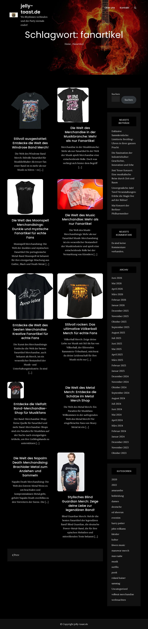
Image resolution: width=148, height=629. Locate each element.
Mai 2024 (117, 414)
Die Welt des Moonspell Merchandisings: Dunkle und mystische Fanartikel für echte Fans (30, 229)
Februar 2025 (119, 365)
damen (115, 501)
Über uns (110, 7)
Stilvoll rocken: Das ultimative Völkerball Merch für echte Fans (80, 328)
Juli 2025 (116, 338)
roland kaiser (119, 577)
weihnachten (119, 599)
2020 (114, 479)
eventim (116, 517)
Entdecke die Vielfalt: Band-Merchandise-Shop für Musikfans (30, 408)
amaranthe (117, 490)
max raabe (117, 556)
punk (114, 572)
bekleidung (118, 495)
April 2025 (117, 354)
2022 (114, 484)
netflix (115, 567)
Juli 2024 (116, 403)
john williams (119, 528)
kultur (115, 539)
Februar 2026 (119, 299)
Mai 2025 (117, 349)
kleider (115, 534)
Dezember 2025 (120, 310)
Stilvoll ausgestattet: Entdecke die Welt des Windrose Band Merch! (30, 142)
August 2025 (118, 332)
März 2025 (117, 359)
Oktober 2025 (119, 321)
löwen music (118, 545)
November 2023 (120, 447)
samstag (116, 583)
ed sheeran (118, 512)
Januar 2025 (118, 370)
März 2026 (117, 294)
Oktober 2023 (119, 452)
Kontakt (124, 7)
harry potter (118, 523)
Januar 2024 (118, 436)
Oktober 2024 (119, 387)
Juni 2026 (117, 277)
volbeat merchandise (123, 594)
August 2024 (118, 398)
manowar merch (120, 550)
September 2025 (120, 327)
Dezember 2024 (120, 376)
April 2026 (117, 288)
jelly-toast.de (30, 9)
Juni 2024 (117, 409)
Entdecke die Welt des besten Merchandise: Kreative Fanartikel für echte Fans (30, 331)
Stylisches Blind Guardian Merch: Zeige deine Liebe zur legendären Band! (80, 503)
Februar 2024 (119, 431)
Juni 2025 (117, 343)
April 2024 (117, 420)
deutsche (117, 506)
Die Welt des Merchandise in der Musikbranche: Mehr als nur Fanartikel (80, 134)
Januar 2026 (118, 305)
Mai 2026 (117, 283)
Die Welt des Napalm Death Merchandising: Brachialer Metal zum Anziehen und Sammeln (30, 467)
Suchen (116, 94)
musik (115, 561)
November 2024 (120, 381)
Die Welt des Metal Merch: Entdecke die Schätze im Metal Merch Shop (80, 394)
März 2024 (117, 425)
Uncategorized (120, 588)
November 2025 (120, 316)
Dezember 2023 (120, 442)
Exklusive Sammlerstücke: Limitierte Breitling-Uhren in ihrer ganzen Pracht (124, 139)
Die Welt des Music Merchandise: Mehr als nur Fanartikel (80, 219)
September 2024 (120, 392)
